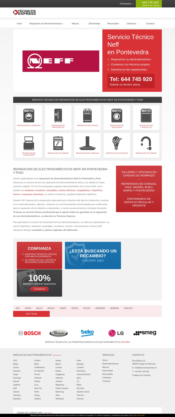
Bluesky (80, 334)
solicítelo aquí (87, 259)
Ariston (37, 330)
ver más (125, 312)
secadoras (40, 191)
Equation (17, 368)
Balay (39, 284)
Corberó (80, 337)
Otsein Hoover (62, 358)
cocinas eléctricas (67, 191)
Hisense (38, 348)
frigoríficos (97, 191)
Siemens (114, 284)
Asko (79, 330)
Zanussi (128, 284)
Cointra (59, 337)
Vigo (46, 388)
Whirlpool (60, 368)
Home (105, 330)
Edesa (74, 284)
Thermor (80, 365)
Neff (15, 358)
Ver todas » (57, 325)
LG (78, 351)
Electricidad (94, 24)
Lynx (36, 354)
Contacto (150, 24)
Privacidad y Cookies (124, 407)
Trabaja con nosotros (141, 345)
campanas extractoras (33, 195)
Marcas (75, 24)
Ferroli (37, 344)
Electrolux (81, 341)
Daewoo (16, 341)
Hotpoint (59, 348)
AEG (18, 284)
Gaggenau (60, 344)
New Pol (38, 358)
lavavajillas (52, 191)
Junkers (59, 351)
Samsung (60, 361)
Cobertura (131, 24)
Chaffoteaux (39, 337)
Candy (62, 284)
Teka (58, 365)
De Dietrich (39, 341)
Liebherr (100, 284)
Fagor (86, 284)
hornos (16, 195)
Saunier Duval (83, 361)
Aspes (28, 284)
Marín (19, 391)
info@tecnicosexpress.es (146, 337)
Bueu (100, 388)
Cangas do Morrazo (25, 388)
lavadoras (29, 191)
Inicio (19, 24)
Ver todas (150, 284)
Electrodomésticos (110, 333)
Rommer (80, 358)
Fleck (36, 361)
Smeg (37, 365)
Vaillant (37, 368)
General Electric (84, 344)
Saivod (16, 361)
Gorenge (17, 348)
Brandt (16, 351)
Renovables (113, 24)
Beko (36, 334)
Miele (79, 354)
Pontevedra (125, 3)
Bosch (51, 284)
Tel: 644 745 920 (132, 80)
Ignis (79, 348)
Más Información (139, 415)
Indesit (37, 351)
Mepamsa (60, 354)
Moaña (74, 388)
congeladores (83, 191)
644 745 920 (150, 2)
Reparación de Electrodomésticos (45, 24)
